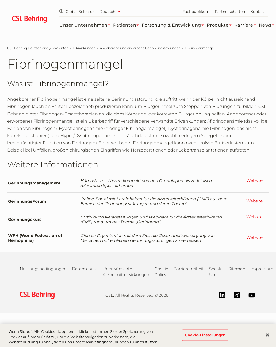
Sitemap (236, 268)
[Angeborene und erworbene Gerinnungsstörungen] (140, 48)
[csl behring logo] (36, 294)
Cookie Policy (161, 271)
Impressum (262, 268)
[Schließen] (267, 338)
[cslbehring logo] (29, 20)
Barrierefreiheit (189, 268)
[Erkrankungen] (84, 48)
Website (254, 180)
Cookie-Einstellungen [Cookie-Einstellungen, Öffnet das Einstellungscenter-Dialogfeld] (205, 338)
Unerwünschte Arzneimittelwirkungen (126, 271)
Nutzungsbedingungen (43, 268)
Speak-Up (216, 271)
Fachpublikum (195, 11)
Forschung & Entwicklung (174, 25)
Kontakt (257, 11)
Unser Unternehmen (86, 25)
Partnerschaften (230, 11)
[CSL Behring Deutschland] (27, 48)
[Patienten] (60, 48)
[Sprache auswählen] (111, 11)
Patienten (127, 25)
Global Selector (76, 11)
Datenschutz (84, 268)
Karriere (246, 25)
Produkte (220, 25)
